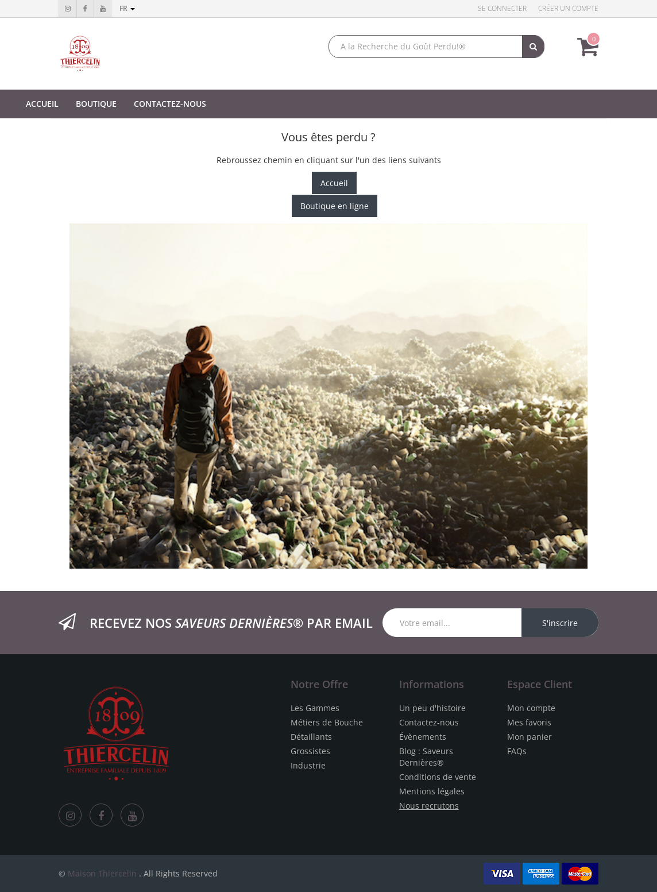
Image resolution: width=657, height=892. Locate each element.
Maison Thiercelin (102, 873)
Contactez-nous (429, 722)
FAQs (517, 751)
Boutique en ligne (334, 205)
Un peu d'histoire (432, 707)
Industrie (308, 765)
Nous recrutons (429, 805)
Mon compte (531, 707)
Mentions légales (432, 791)
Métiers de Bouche (327, 722)
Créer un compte (568, 8)
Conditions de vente (437, 776)
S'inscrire (560, 622)
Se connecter (502, 8)
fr (127, 8)
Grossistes (310, 751)
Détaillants (311, 736)
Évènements (422, 736)
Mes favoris (529, 722)
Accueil (334, 182)
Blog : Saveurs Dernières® (426, 757)
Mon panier (529, 736)
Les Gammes (315, 707)
